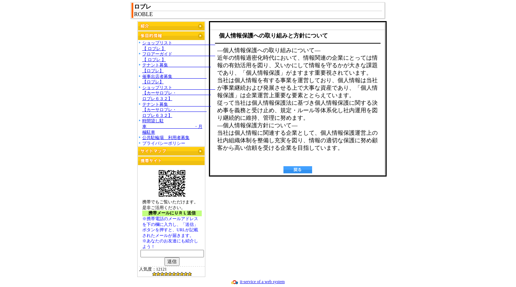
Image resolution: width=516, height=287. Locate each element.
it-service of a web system (262, 281)
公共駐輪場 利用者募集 (166, 137)
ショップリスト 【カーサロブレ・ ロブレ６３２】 (178, 93)
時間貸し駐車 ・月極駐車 (172, 126)
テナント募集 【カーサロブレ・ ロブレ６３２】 (176, 110)
